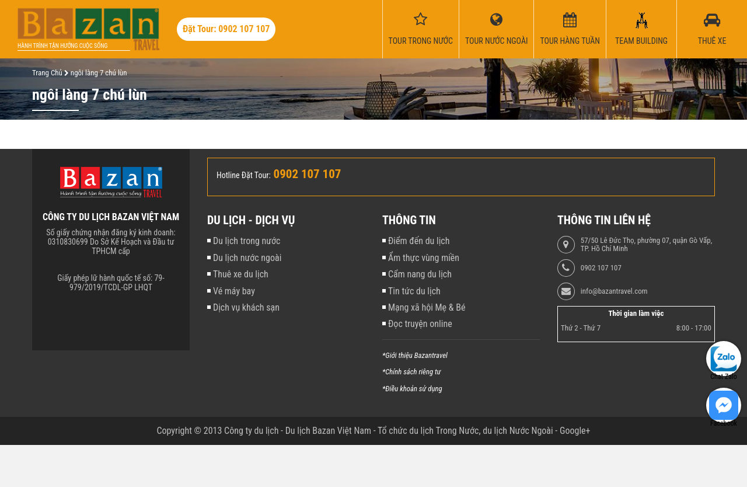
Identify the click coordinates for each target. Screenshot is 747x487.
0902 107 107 (601, 268)
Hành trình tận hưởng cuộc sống (62, 46)
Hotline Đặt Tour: (244, 175)
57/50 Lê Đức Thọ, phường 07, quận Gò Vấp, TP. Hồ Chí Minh (646, 244)
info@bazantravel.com (614, 291)
